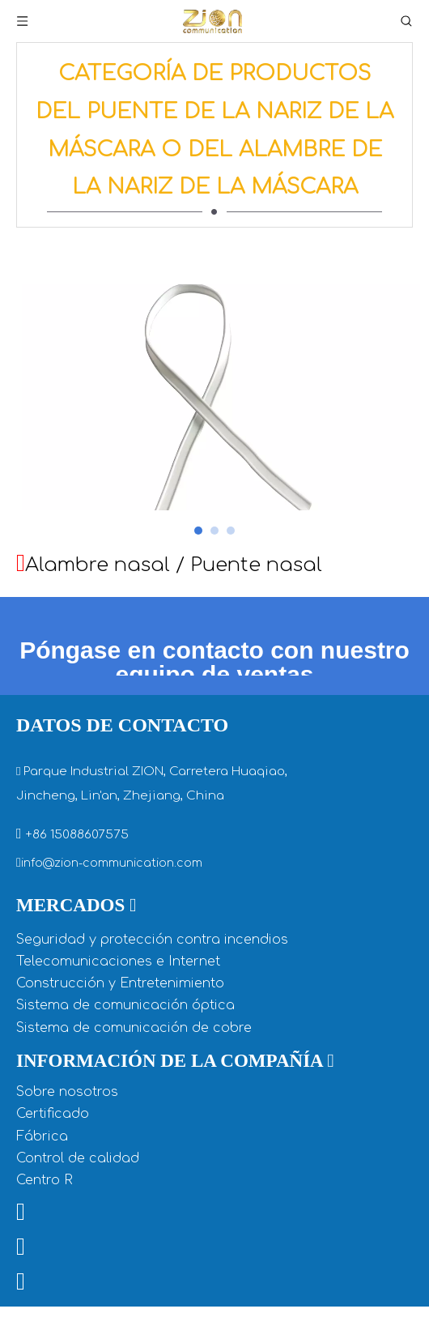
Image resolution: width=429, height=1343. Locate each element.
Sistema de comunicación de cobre (134, 1090)
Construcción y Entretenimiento (120, 1045)
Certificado (52, 1176)
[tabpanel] (214, 428)
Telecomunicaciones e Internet (118, 1024)
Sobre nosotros (67, 1154)
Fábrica (42, 1199)
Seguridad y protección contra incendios (152, 1002)
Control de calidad (77, 1220)
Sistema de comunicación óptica (125, 1067)
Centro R (44, 1242)
